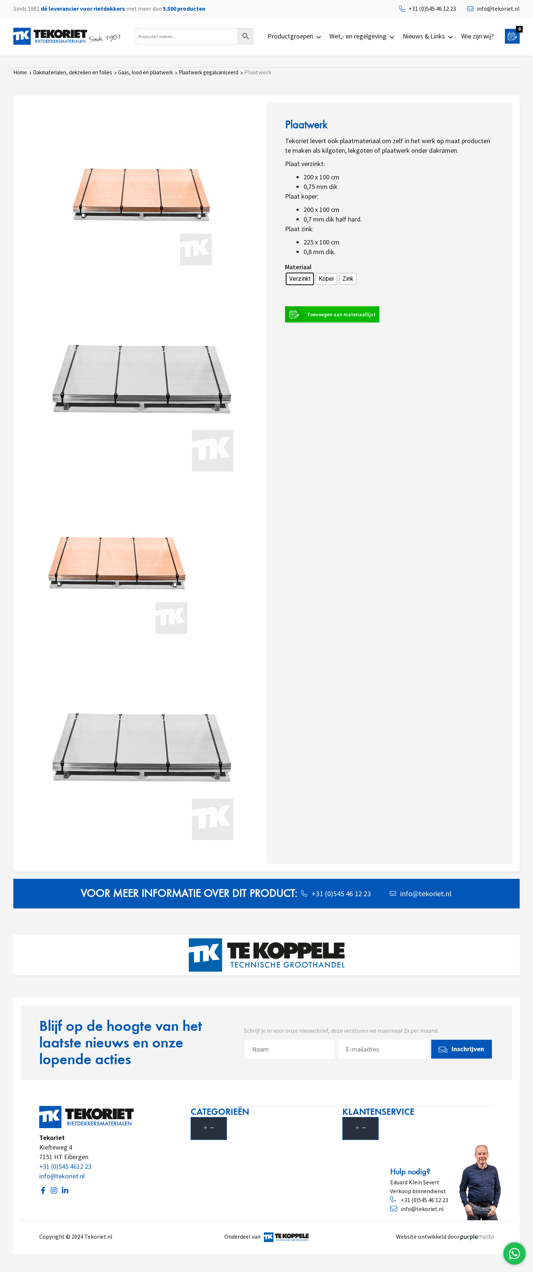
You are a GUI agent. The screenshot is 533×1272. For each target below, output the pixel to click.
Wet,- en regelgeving (362, 36)
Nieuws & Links (428, 36)
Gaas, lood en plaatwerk (145, 71)
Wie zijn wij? (477, 36)
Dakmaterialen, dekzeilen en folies (72, 71)
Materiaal (298, 266)
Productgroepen (295, 36)
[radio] (299, 278)
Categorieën (224, 1111)
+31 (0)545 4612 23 (65, 1166)
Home (20, 71)
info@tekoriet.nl (62, 1175)
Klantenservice (382, 1111)
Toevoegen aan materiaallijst (332, 314)
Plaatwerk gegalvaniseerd (208, 71)
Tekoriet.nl (99, 1236)
